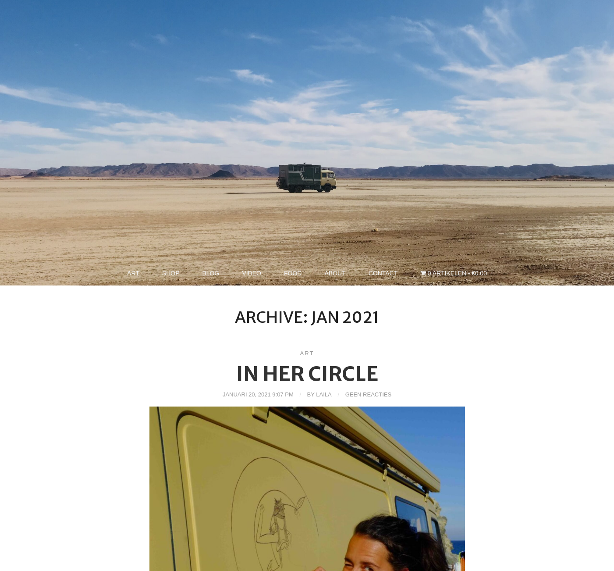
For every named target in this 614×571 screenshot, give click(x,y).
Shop (171, 273)
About (334, 273)
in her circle (307, 374)
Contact (383, 273)
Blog (210, 273)
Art (133, 273)
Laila (323, 394)
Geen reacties (368, 394)
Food (293, 273)
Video (251, 273)
